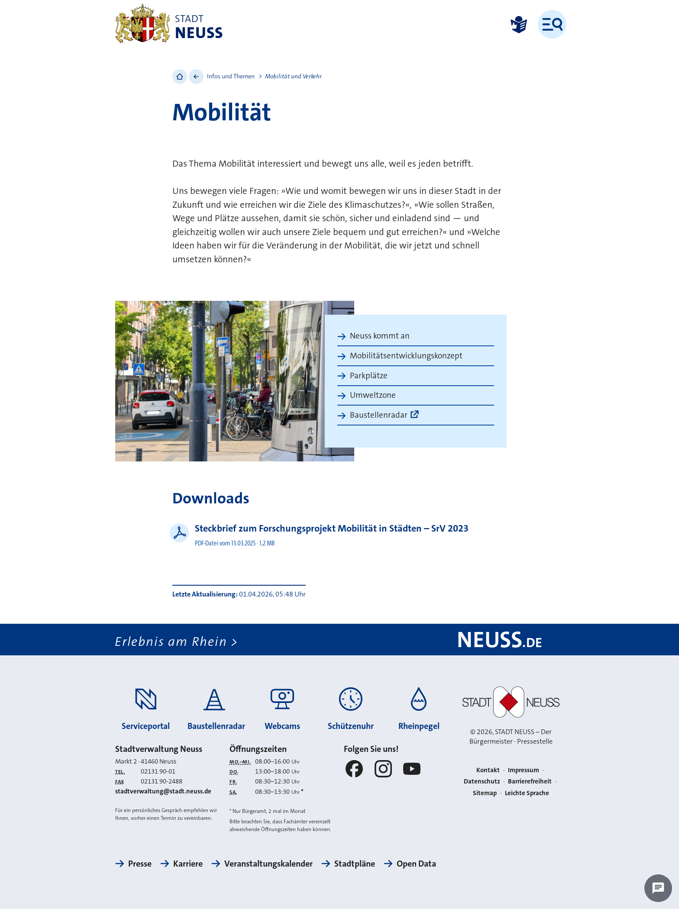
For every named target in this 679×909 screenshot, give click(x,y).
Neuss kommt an (380, 335)
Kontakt (488, 770)
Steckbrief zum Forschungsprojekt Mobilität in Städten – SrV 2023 (332, 528)
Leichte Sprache (527, 793)
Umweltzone (373, 395)
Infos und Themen (231, 76)
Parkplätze (369, 375)
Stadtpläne (354, 863)
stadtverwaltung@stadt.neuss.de (163, 791)
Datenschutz (482, 781)
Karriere (188, 863)
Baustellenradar (378, 414)
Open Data (416, 863)
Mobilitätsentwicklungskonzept (406, 355)
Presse (140, 863)
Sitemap (485, 793)
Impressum (523, 770)
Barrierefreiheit (530, 781)
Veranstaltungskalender (268, 863)
